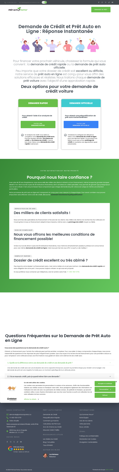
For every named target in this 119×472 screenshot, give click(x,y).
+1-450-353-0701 (73, 272)
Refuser (99, 462)
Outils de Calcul (63, 9)
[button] (59, 362)
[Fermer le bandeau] (116, 448)
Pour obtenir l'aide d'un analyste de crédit (37, 116)
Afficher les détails (30, 468)
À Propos (74, 9)
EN (43, 2)
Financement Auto (48, 9)
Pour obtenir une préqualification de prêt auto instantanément (80, 116)
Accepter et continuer (99, 450)
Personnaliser (99, 456)
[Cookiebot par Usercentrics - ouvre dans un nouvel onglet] (12, 468)
